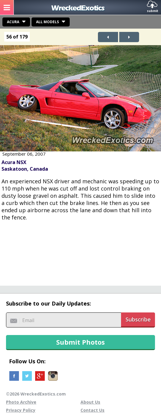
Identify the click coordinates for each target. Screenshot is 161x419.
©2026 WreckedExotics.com (36, 394)
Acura (13, 21)
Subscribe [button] (138, 319)
